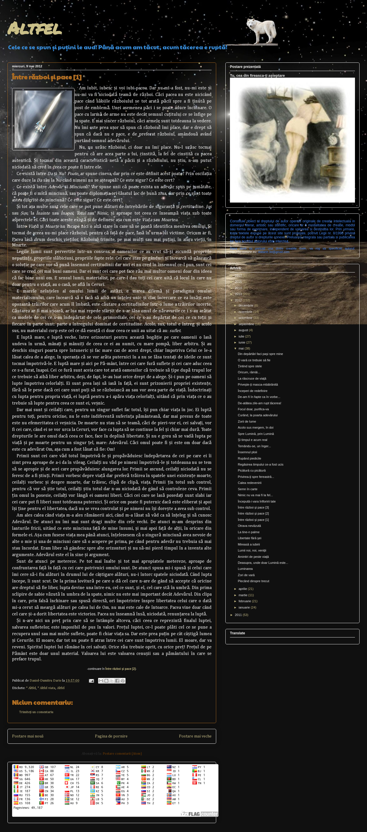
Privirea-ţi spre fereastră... (256, 476)
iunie (242, 342)
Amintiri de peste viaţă (253, 556)
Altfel (34, 27)
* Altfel (31, 688)
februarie (245, 601)
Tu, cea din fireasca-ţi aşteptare (257, 75)
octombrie (246, 317)
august (244, 330)
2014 (239, 288)
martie (243, 595)
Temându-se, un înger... (254, 446)
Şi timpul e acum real (252, 439)
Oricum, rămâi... (249, 372)
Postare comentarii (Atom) (122, 754)
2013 (239, 294)
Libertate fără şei (249, 538)
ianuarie (245, 607)
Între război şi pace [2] (121, 668)
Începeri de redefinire (252, 391)
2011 (239, 615)
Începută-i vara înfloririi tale (257, 501)
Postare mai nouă (27, 736)
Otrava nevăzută (249, 525)
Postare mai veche (195, 736)
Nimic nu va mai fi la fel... (255, 495)
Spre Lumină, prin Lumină (256, 433)
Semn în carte (247, 489)
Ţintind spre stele (250, 366)
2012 (239, 300)
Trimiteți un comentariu (36, 712)
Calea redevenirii (249, 482)
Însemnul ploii (247, 452)
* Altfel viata (46, 688)
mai (242, 348)
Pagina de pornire (111, 736)
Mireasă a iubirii (249, 544)
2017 (239, 275)
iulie (242, 336)
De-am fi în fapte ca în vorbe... (259, 397)
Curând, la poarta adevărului (258, 415)
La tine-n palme (248, 532)
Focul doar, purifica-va (253, 409)
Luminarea (245, 568)
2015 (239, 281)
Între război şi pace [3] (253, 507)
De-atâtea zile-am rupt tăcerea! (259, 403)
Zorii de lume (247, 421)
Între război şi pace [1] (253, 519)
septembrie (247, 324)
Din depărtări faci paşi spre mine (260, 354)
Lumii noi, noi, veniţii (252, 550)
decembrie (246, 305)
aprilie (243, 588)
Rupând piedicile (249, 458)
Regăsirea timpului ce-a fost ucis (260, 464)
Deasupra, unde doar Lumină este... (263, 562)
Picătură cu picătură (252, 470)
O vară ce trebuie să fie (254, 360)
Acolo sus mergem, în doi (255, 427)
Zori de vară (246, 575)
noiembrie (246, 311)
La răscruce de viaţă (252, 378)
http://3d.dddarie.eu (243, 252)
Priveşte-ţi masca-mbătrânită (258, 384)
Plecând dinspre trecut (253, 581)
